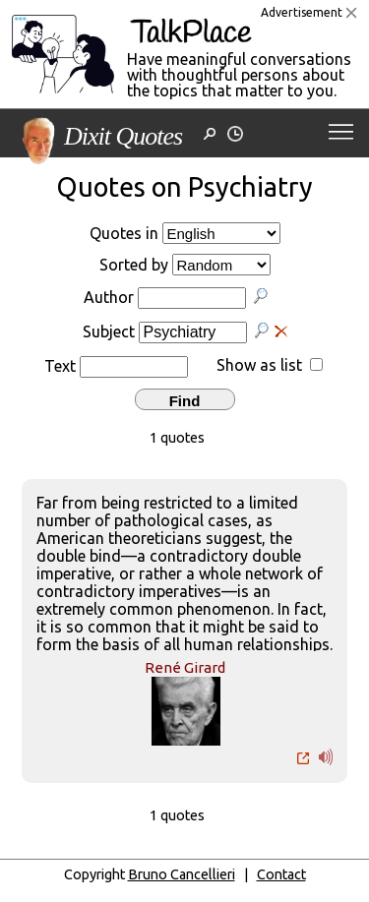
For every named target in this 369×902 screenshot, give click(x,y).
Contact (281, 874)
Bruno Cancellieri (181, 874)
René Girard (185, 667)
